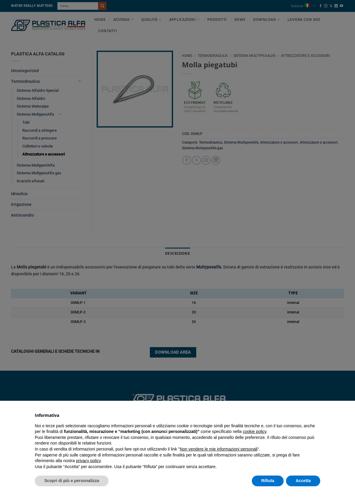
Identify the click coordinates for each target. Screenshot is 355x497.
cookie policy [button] (254, 431)
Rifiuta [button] (267, 480)
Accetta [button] (303, 480)
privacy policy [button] (88, 460)
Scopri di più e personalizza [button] (71, 480)
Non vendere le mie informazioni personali (218, 449)
